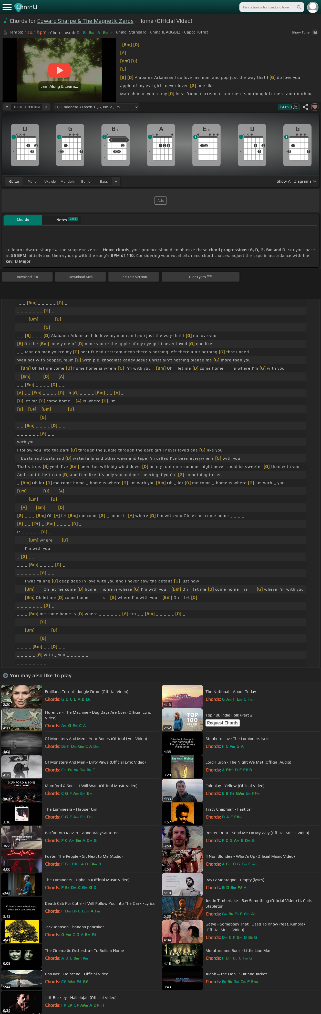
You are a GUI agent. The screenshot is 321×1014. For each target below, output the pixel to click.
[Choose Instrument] (116, 181)
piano (32, 181)
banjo (85, 181)
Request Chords (222, 722)
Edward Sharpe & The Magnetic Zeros (85, 21)
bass (104, 181)
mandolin (67, 181)
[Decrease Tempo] (7, 107)
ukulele (50, 181)
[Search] (298, 7)
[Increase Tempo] (46, 107)
